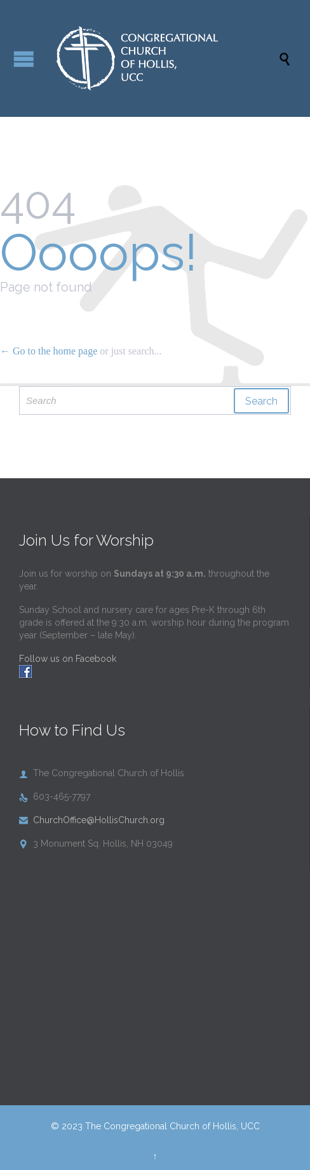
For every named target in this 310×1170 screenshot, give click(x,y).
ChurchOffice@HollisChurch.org (92, 820)
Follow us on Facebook (67, 659)
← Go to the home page (48, 351)
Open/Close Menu (24, 59)
